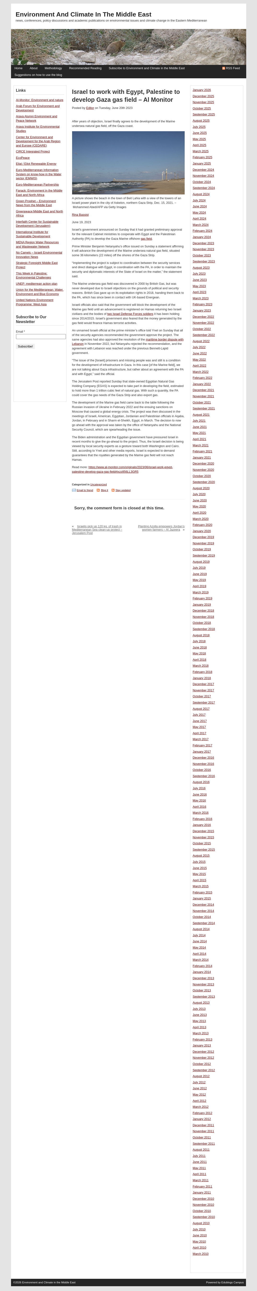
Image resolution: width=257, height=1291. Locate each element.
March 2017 (201, 739)
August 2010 (201, 1223)
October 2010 (202, 1211)
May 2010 (199, 1241)
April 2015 (199, 880)
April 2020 (199, 512)
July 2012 (199, 1082)
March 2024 (201, 225)
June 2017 (200, 721)
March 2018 (201, 665)
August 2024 (201, 194)
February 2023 (202, 304)
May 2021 (199, 433)
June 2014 (200, 941)
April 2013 (199, 1027)
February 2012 (202, 1113)
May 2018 (199, 653)
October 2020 (202, 476)
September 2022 (204, 335)
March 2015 (201, 886)
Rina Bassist (80, 214)
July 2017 (199, 715)
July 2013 (199, 1009)
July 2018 (199, 641)
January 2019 (202, 604)
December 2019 (203, 537)
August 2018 (201, 635)
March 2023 (201, 298)
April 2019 (199, 586)
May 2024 (199, 212)
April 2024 (199, 218)
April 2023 (199, 292)
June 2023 (200, 280)
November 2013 (203, 984)
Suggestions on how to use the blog (38, 75)
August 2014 (201, 929)
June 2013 (200, 1015)
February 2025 (202, 157)
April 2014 (199, 953)
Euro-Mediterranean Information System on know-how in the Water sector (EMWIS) (39, 174)
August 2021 (201, 414)
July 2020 (199, 494)
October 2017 (202, 696)
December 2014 (203, 904)
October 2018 (202, 623)
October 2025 (202, 108)
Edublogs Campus (232, 1282)
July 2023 (199, 273)
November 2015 (203, 837)
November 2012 (203, 1057)
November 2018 (203, 617)
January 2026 (202, 90)
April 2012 (199, 1101)
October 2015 (202, 843)
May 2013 (199, 1021)
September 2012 (204, 1070)
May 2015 (199, 874)
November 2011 (203, 1131)
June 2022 (200, 353)
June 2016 (200, 794)
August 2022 (201, 341)
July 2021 (199, 420)
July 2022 (199, 347)
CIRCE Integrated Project (33, 151)
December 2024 (203, 169)
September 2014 (204, 923)
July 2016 (199, 788)
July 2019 (199, 567)
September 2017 (204, 702)
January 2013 (202, 1045)
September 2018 (204, 629)
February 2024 (202, 231)
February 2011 (202, 1186)
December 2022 (203, 316)
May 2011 (199, 1168)
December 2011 (203, 1125)
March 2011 (201, 1180)
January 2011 (202, 1192)
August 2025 (201, 120)
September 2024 (204, 188)
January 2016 (202, 825)
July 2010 (199, 1229)
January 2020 (202, 531)
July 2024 (199, 200)
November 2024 (203, 175)
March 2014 (201, 959)
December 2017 (203, 684)
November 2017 (203, 690)
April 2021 (199, 439)
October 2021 (202, 402)
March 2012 (201, 1107)
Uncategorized (98, 484)
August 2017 (201, 709)
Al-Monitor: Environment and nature (39, 100)
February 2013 (202, 1039)
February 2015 (202, 892)
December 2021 (203, 390)
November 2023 (203, 249)
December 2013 (203, 978)
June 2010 (200, 1235)
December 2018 (203, 610)
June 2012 (200, 1088)
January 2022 (202, 384)
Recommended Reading (85, 68)
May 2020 (199, 506)
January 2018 (202, 678)
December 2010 (203, 1198)
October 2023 (202, 255)
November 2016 (203, 764)
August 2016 (201, 782)
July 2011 (199, 1156)
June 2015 (200, 868)
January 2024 (202, 237)
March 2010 (201, 1254)
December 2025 (203, 96)
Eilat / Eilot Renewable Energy (36, 163)
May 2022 (199, 359)
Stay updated (123, 490)
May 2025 (199, 139)
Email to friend (85, 490)
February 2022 (202, 378)
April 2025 (199, 145)
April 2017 (199, 733)
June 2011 (200, 1162)
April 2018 (199, 659)
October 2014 (202, 917)
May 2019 (199, 580)
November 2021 (203, 396)
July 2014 (199, 935)
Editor (90, 108)
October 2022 (202, 329)
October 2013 (202, 990)
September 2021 (204, 408)
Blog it (104, 490)
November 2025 (203, 102)
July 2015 (199, 862)
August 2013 (201, 1002)
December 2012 (203, 1051)
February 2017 (202, 745)
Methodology (53, 68)
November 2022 (203, 322)
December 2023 (203, 243)
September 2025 (204, 114)
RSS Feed (233, 68)
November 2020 (203, 470)
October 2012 (202, 1064)
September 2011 (204, 1143)
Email (20, 331)
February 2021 (202, 451)
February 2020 (202, 525)
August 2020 (201, 488)
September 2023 (204, 261)
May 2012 (199, 1094)
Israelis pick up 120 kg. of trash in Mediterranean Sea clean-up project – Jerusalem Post (97, 530)
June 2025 (200, 133)
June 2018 (200, 647)
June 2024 (200, 206)
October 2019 (202, 549)
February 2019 (202, 598)
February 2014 (202, 966)
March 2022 (201, 372)
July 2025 (199, 127)
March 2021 (201, 445)
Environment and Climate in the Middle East (83, 14)
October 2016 (202, 770)
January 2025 (202, 163)
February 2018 (202, 672)
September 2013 (204, 996)
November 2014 (203, 911)
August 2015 (201, 855)
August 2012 (201, 1076)
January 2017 (202, 751)
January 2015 (202, 898)
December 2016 (203, 757)
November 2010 (203, 1204)
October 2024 (202, 182)
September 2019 (204, 555)
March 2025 (201, 151)
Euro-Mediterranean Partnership (37, 184)
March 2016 (201, 812)
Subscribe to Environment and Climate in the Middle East (147, 68)
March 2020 (201, 519)
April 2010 (199, 1247)
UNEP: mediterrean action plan (36, 283)
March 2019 (201, 592)
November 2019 (203, 543)
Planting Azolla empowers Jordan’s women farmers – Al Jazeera (161, 528)
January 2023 (202, 310)
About (34, 68)
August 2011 (201, 1149)
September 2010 (204, 1217)
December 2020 (203, 463)
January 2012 (202, 1119)
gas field (146, 238)
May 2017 (199, 727)
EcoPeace (23, 157)
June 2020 (200, 500)
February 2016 (202, 819)
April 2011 (199, 1174)
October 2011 (202, 1137)
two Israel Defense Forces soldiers (130, 314)
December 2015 (203, 831)
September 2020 (204, 482)
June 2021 (200, 427)
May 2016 (199, 800)
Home (19, 68)
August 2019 (201, 561)
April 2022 (199, 365)
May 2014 (199, 947)
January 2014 (202, 972)
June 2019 (200, 574)
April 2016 (199, 806)
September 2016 (204, 776)
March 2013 (201, 1033)
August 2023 (201, 267)
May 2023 (199, 286)
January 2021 (202, 457)
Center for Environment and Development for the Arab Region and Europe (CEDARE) (38, 141)
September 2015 (204, 849)
